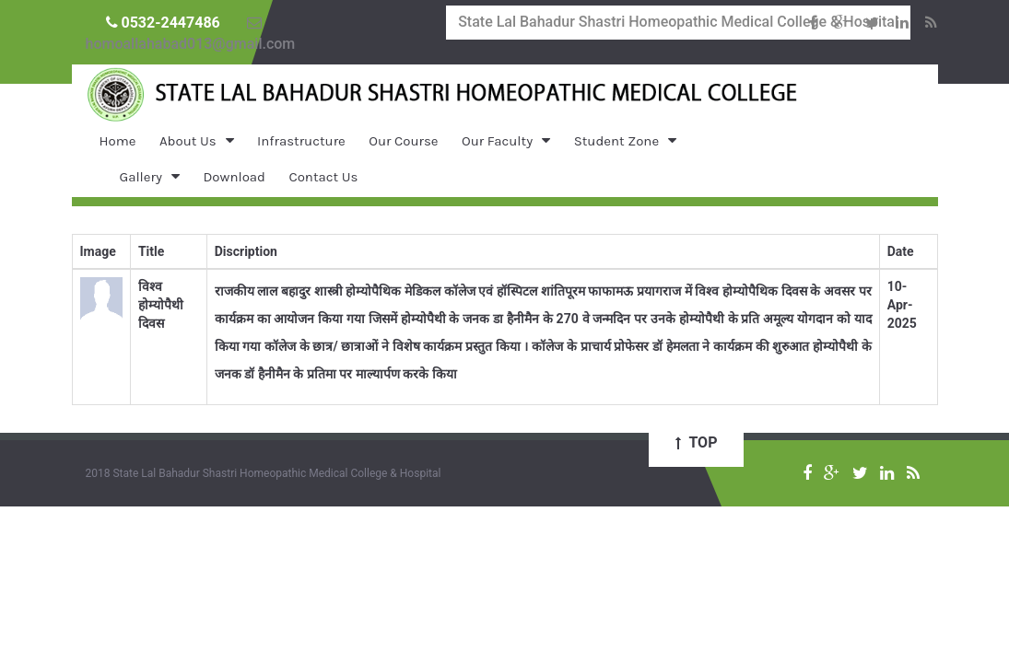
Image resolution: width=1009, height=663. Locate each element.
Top (696, 442)
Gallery (141, 177)
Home (118, 141)
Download (234, 177)
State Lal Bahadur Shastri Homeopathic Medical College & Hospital (678, 21)
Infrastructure (301, 141)
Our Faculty (497, 141)
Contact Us (323, 177)
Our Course (403, 141)
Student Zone (616, 141)
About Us (188, 141)
